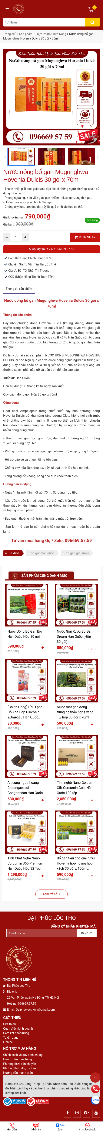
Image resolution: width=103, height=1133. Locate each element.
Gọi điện (12, 1127)
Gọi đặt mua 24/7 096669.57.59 (51, 249)
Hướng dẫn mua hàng (17, 1059)
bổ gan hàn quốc (42, 553)
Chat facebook (87, 1127)
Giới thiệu (9, 1024)
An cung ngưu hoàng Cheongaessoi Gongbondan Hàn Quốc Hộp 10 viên (25, 788)
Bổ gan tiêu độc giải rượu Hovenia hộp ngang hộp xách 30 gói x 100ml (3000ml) (76, 863)
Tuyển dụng (11, 1037)
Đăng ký (86, 933)
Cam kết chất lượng (16, 1033)
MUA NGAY (85, 237)
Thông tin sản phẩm (19, 288)
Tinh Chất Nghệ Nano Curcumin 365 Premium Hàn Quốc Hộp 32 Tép (25, 863)
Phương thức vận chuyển (19, 1064)
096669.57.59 (27, 1003)
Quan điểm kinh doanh (18, 1028)
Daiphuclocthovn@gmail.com (35, 1009)
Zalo (60, 1127)
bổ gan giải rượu (77, 553)
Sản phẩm (26, 34)
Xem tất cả (51, 894)
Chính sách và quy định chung (23, 1055)
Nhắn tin (36, 1127)
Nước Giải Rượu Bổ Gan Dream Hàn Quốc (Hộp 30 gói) (74, 636)
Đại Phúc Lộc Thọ (51, 918)
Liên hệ (8, 1042)
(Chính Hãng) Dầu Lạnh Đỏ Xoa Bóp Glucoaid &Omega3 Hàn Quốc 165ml (25, 712)
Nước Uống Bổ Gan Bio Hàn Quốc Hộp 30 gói (24, 634)
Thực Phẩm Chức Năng (50, 34)
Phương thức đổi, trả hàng (20, 1068)
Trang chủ (9, 34)
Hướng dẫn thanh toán (18, 1072)
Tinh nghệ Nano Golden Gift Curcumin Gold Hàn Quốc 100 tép (75, 788)
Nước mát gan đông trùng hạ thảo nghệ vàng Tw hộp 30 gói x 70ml (75, 712)
